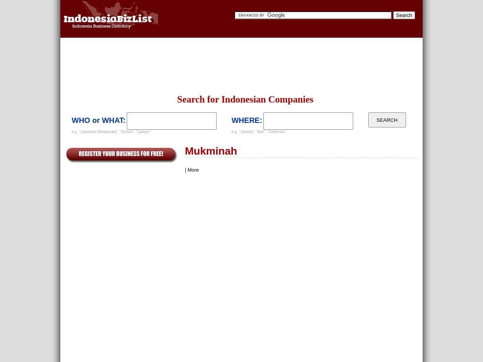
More (193, 170)
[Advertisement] (241, 66)
